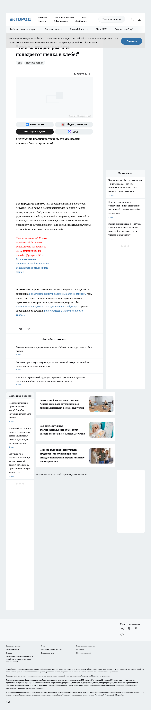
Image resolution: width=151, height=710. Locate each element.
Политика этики (12, 649)
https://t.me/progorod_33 (103, 683)
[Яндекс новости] (74, 124)
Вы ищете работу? (124, 29)
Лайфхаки (81, 21)
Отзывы (9, 653)
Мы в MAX (101, 29)
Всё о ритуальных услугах (23, 29)
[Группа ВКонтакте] (35, 124)
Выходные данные (13, 646)
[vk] (20, 329)
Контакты (80, 649)
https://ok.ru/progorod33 (82, 683)
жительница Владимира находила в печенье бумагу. (46, 306)
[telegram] (30, 329)
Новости (43, 17)
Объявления (61, 21)
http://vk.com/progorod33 (61, 683)
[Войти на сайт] (139, 19)
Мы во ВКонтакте (79, 29)
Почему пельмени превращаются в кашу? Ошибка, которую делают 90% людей (54, 351)
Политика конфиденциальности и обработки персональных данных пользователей (19, 659)
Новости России (64, 17)
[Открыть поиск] (132, 19)
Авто (84, 17)
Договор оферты (47, 653)
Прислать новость (111, 19)
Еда (20, 62)
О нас (43, 646)
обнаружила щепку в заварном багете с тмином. (57, 293)
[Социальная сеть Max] (74, 132)
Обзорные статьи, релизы (51, 649)
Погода (42, 21)
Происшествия (34, 62)
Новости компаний (83, 653)
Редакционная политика (85, 646)
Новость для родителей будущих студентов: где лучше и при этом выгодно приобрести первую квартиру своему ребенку (54, 381)
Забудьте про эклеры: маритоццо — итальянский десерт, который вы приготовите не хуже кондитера (54, 366)
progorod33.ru (89, 676)
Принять (132, 41)
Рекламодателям (53, 29)
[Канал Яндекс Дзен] (35, 132)
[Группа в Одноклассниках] (129, 629)
